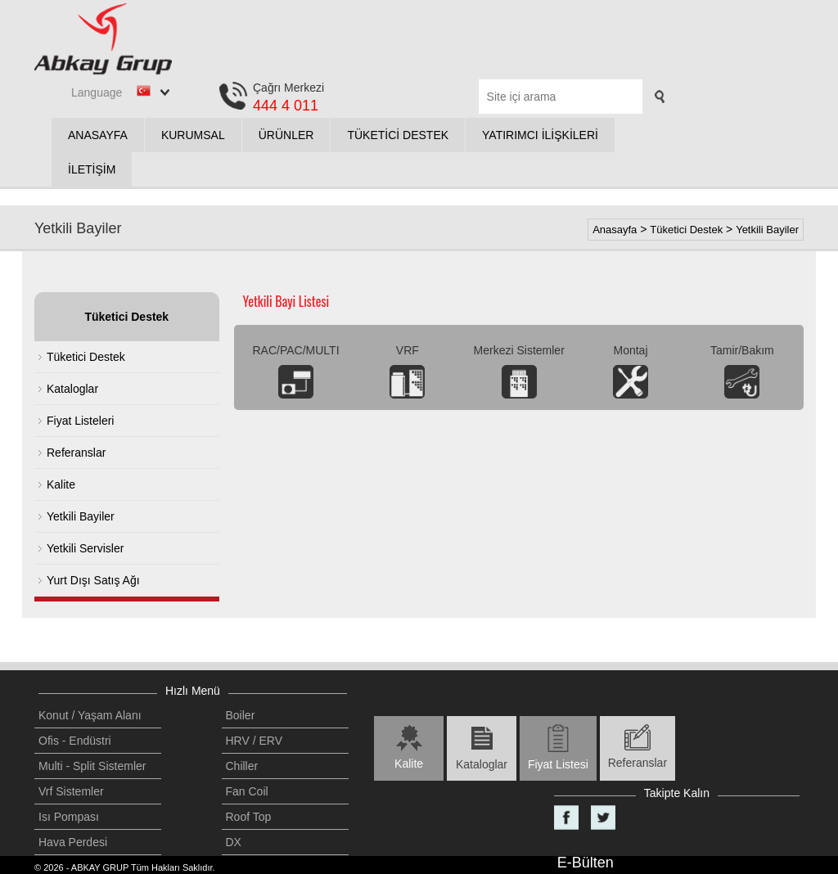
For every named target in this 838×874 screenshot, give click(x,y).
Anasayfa (614, 229)
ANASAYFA (98, 135)
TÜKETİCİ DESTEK (397, 135)
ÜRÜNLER (286, 135)
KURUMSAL (193, 135)
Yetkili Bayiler (767, 229)
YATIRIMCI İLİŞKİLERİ (540, 135)
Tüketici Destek (686, 229)
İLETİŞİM (91, 169)
